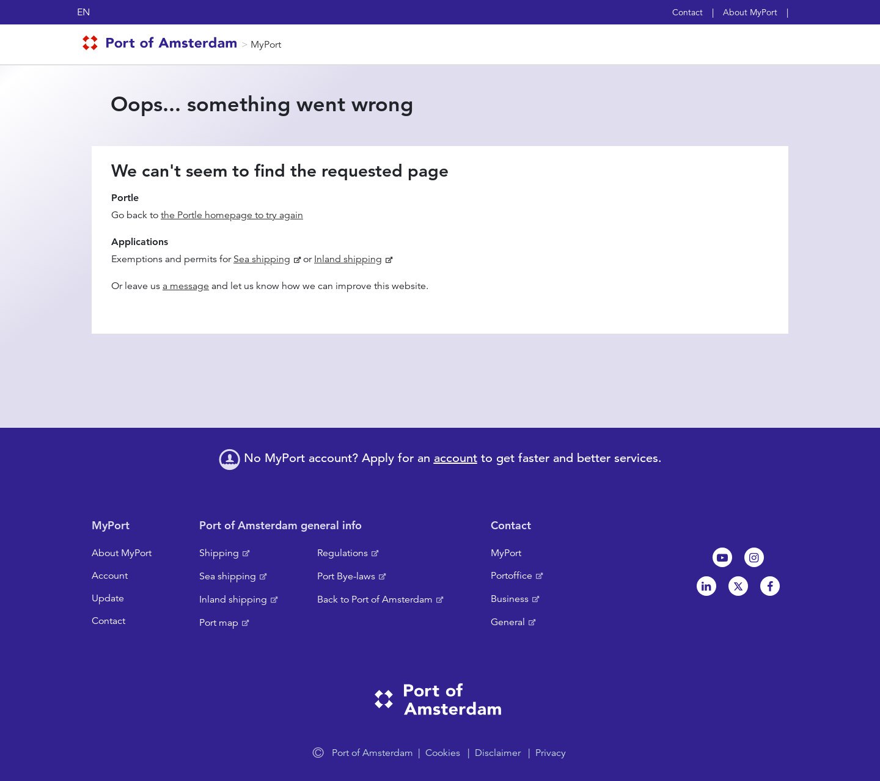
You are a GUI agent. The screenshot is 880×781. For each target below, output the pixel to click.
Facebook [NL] (770, 586)
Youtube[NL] (722, 557)
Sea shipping (261, 259)
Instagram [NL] (754, 557)
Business (510, 599)
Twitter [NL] (738, 586)
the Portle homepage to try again (232, 215)
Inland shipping (348, 259)
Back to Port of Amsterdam (375, 599)
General (508, 622)
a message (186, 286)
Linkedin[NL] (706, 586)
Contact (687, 12)
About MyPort (750, 12)
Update (108, 598)
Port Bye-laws (346, 576)
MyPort (266, 44)
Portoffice (511, 576)
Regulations (342, 553)
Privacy (550, 753)
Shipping (219, 553)
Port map (218, 623)
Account (110, 576)
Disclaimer (498, 753)
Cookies (442, 753)
